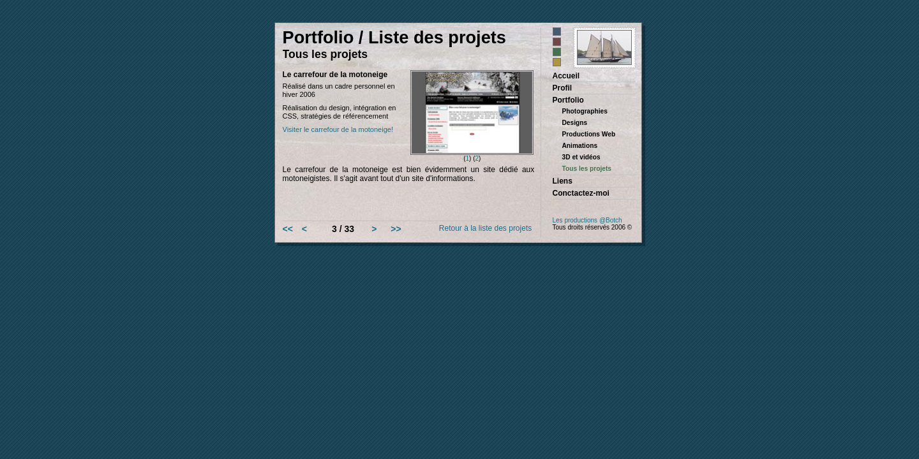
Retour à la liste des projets (485, 228)
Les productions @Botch (587, 220)
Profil (562, 88)
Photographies (585, 111)
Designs (575, 122)
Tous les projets (587, 168)
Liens (562, 181)
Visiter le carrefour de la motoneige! (338, 129)
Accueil (566, 75)
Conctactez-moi (581, 193)
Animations (580, 145)
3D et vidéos (581, 157)
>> (396, 229)
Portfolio (568, 100)
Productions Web (589, 134)
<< (288, 229)
